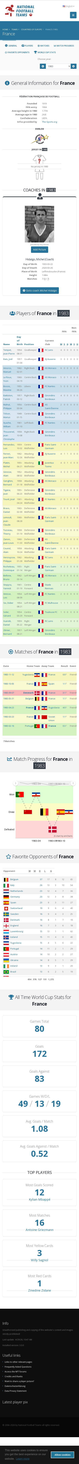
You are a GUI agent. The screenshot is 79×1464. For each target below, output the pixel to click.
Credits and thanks (14, 1376)
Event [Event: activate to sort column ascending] (73, 666)
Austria (14, 954)
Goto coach (39, 290)
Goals (39, 1046)
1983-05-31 (8, 698)
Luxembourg (16, 931)
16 (48, 913)
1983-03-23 (8, 716)
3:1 (64, 692)
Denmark (15, 919)
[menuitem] (44, 783)
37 (48, 879)
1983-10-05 (8, 683)
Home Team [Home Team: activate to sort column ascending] (33, 666)
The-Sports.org (49, 121)
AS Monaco (50, 368)
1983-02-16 (8, 725)
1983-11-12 (8, 674)
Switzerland (16, 908)
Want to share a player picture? (19, 1381)
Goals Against (40, 1071)
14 (48, 948)
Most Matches (39, 1215)
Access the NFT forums (15, 1371)
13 (48, 965)
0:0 (64, 674)
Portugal (14, 948)
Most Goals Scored (39, 1185)
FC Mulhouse (51, 602)
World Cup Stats (45, 52)
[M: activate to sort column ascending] (48, 871)
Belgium (14, 879)
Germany (15, 896)
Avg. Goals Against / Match (39, 1146)
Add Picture (39, 249)
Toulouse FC (51, 612)
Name (6, 344)
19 (48, 908)
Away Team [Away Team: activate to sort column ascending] (48, 666)
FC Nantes (50, 386)
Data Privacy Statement (15, 1391)
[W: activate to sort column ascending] (54, 871)
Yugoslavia (15, 942)
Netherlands (16, 890)
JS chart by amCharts (63, 836)
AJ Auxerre (50, 359)
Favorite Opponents (17, 52)
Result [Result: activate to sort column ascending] (64, 666)
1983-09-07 (8, 692)
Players (27, 45)
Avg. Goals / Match (39, 1121)
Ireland (14, 965)
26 (48, 885)
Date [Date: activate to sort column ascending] (6, 666)
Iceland (14, 936)
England (14, 925)
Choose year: (44, 58)
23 (48, 890)
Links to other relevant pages (18, 1362)
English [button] (68, 6)
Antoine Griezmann (40, 1230)
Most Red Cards (39, 1276)
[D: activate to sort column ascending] (60, 871)
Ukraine (14, 960)
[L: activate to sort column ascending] (65, 871)
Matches (43, 45)
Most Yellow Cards (39, 1245)
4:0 (64, 707)
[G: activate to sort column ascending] (72, 871)
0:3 (64, 725)
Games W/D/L (39, 1096)
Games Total (39, 1021)
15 (48, 931)
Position (29, 344)
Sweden (14, 913)
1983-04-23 (8, 707)
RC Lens (49, 349)
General (11, 45)
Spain (13, 902)
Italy (12, 885)
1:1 (64, 683)
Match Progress (64, 45)
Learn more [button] (23, 1458)
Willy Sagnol (39, 1260)
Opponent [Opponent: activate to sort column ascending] (9, 870)
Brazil (13, 971)
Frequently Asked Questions (18, 1366)
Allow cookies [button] (62, 1455)
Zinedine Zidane (39, 1290)
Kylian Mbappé (39, 1199)
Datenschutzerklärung (15, 1386)
